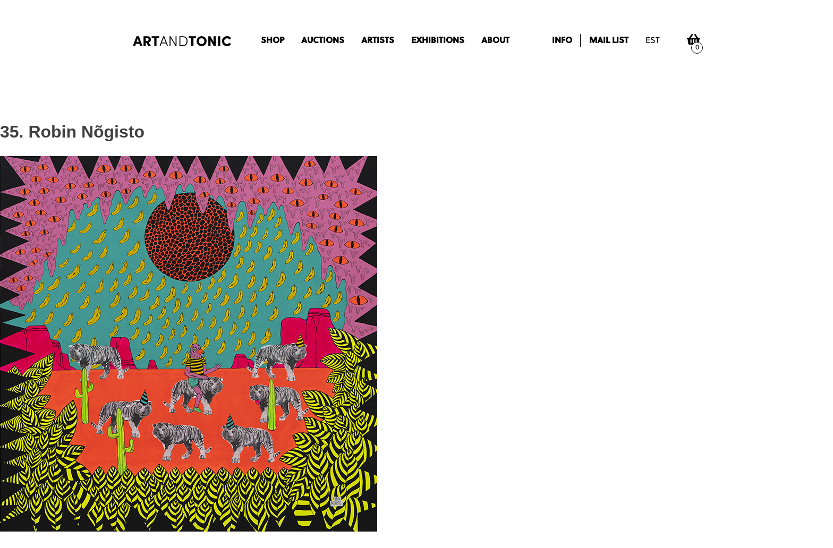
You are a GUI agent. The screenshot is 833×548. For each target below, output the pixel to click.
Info (562, 41)
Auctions (322, 41)
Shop (272, 41)
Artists (377, 41)
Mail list (608, 41)
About (495, 41)
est (652, 41)
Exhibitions (437, 41)
